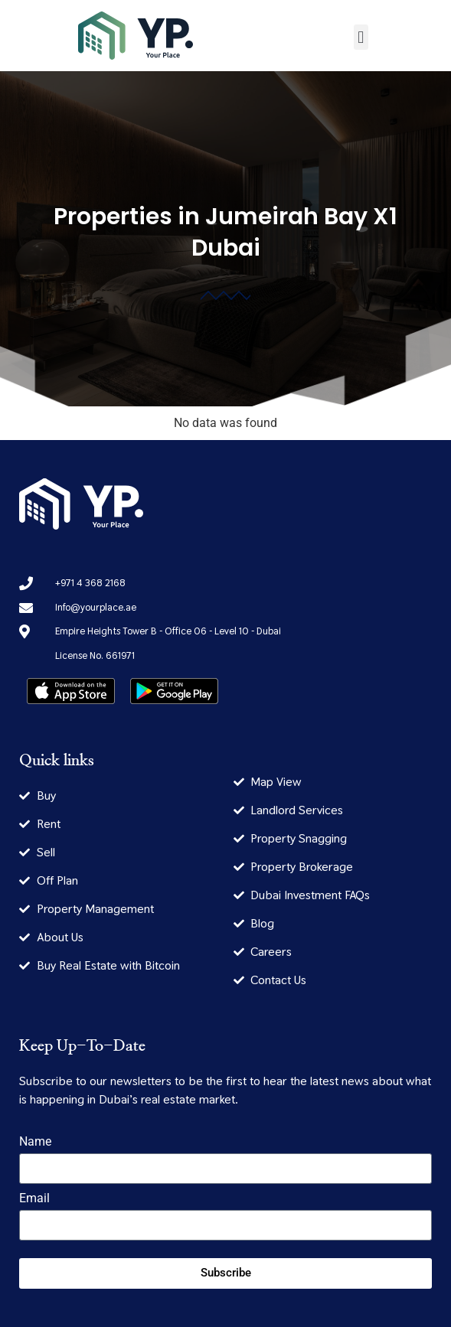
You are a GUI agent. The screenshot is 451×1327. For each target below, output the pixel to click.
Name (35, 1142)
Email (34, 1198)
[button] (361, 37)
